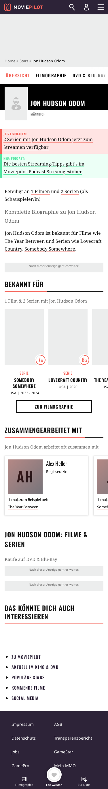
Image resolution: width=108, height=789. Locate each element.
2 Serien (70, 191)
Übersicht (18, 75)
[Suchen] (72, 7)
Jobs (16, 752)
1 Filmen (40, 191)
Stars (24, 60)
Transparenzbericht (73, 738)
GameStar (63, 752)
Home (10, 60)
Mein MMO (65, 765)
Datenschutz (24, 738)
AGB (58, 724)
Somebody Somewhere (49, 249)
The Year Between (25, 241)
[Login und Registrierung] (86, 7)
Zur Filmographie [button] (54, 406)
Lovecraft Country (67, 380)
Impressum (23, 724)
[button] (24, 782)
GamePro (20, 765)
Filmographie (51, 75)
